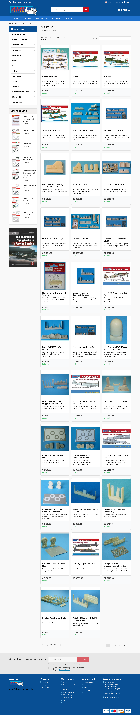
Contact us (69, 18)
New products (46, 685)
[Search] (70, 9)
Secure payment (68, 692)
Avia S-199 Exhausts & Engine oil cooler (85, 510)
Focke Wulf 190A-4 (81, 184)
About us (15, 18)
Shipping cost (67, 698)
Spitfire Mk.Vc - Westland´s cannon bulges (115, 510)
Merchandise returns (90, 685)
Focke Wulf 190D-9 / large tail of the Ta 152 (53, 185)
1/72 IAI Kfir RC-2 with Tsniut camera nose (116, 456)
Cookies (65, 700)
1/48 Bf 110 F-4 (28, 130)
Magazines (16, 55)
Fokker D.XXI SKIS (49, 76)
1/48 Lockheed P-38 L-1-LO (29, 213)
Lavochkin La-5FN (80, 238)
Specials (45, 682)
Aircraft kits (17, 45)
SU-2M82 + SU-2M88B (51, 130)
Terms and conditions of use (47, 18)
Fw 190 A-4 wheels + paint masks (53, 456)
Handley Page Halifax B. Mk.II (85, 564)
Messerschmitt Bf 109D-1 (114, 130)
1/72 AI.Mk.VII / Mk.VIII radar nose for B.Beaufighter (115, 348)
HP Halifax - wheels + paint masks (53, 565)
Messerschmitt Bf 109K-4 (83, 347)
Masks (14, 61)
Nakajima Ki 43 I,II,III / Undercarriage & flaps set (115, 565)
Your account (88, 679)
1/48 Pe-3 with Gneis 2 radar (28, 200)
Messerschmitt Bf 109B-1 (83, 130)
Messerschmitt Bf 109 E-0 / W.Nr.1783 (84, 402)
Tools (14, 81)
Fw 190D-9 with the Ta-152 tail (115, 294)
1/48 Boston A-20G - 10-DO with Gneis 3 (29, 119)
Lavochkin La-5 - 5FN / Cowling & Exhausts (82, 294)
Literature (16, 50)
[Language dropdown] (109, 2)
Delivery (27, 18)
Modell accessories (20, 40)
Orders (85, 687)
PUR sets (15, 87)
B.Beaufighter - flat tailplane (116, 401)
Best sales (45, 687)
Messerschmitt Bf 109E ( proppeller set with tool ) (53, 402)
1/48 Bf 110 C (27, 144)
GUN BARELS (16, 97)
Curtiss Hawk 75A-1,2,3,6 (52, 238)
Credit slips (87, 690)
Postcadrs (16, 76)
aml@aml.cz (115, 697)
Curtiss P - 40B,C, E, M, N (114, 184)
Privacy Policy (64, 670)
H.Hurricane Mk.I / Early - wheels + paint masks (52, 510)
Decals (14, 66)
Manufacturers (18, 34)
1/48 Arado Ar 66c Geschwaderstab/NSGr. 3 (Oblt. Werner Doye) (31, 174)
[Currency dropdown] (119, 2)
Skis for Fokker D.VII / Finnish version (54, 294)
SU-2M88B (108, 76)
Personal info (88, 682)
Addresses (87, 693)
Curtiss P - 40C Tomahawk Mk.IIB (115, 239)
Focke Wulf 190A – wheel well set (52, 348)
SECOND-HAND (17, 102)
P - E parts (16, 71)
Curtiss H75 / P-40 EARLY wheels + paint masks (83, 456)
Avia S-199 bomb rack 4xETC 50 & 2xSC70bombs (85, 619)
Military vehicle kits (20, 92)
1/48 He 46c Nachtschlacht (28, 158)
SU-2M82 (76, 76)
